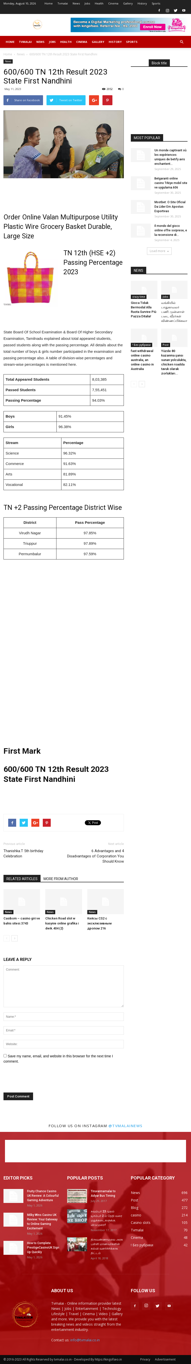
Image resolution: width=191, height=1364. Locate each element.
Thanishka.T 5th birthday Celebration (23, 853)
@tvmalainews (125, 1125)
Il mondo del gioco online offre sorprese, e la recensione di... (170, 230)
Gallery (128, 3)
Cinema (113, 3)
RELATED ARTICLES (22, 879)
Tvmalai (62, 3)
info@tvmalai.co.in (85, 1340)
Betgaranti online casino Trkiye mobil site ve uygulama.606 (170, 183)
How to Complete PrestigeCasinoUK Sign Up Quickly (43, 1247)
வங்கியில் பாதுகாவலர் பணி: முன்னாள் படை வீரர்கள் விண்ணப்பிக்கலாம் (175, 312)
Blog (134, 1207)
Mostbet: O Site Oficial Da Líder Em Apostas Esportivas (170, 206)
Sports (156, 3)
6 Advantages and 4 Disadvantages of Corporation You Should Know (95, 856)
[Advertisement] (63, 192)
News (76, 3)
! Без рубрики (141, 345)
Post (166, 345)
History (142, 3)
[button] (182, 42)
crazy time (138, 296)
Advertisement (165, 1359)
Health (99, 3)
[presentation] (37, 1080)
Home (49, 3)
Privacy (145, 1359)
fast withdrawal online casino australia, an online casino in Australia (142, 360)
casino (136, 1215)
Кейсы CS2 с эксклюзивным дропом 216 (99, 923)
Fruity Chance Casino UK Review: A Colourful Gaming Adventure (43, 1195)
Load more (159, 251)
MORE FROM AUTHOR (61, 879)
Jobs (87, 3)
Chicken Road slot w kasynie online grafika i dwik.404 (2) (62, 923)
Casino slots (140, 1222)
